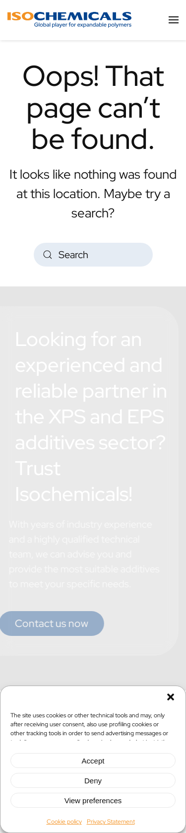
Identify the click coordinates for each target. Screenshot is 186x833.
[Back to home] (69, 20)
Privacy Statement (111, 822)
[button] (171, 696)
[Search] (93, 255)
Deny (93, 780)
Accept (93, 761)
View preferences (93, 800)
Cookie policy (64, 822)
